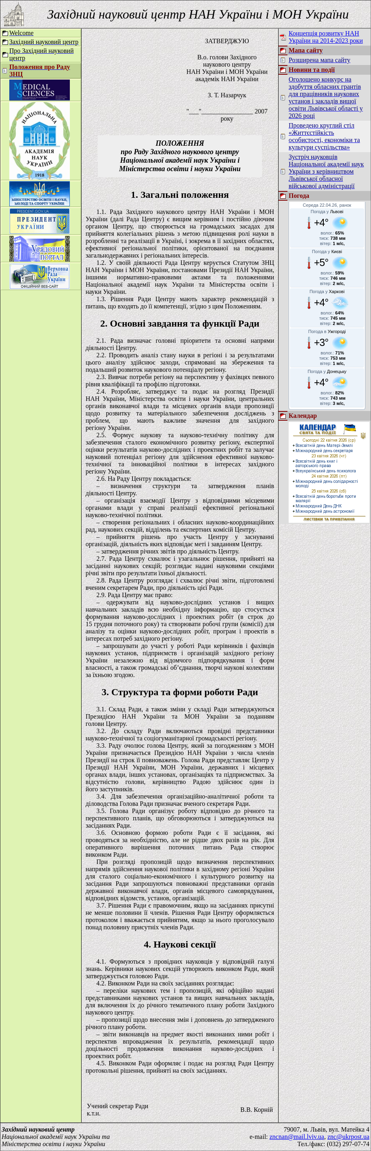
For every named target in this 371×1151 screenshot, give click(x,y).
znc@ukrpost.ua (348, 1136)
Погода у (327, 211)
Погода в (327, 331)
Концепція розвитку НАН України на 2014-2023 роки (326, 37)
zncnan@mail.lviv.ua (297, 1136)
